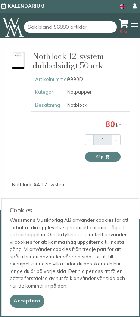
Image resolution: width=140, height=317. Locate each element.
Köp (103, 156)
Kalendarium (26, 6)
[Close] (27, 301)
